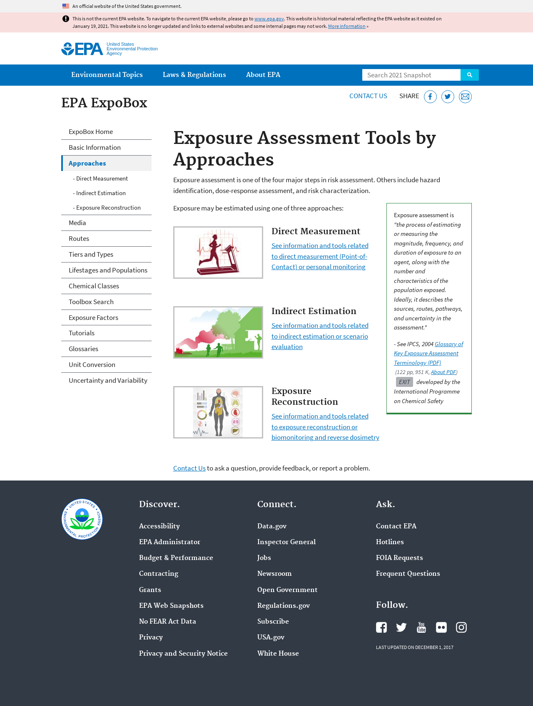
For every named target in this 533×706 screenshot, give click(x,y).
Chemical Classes (94, 285)
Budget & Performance (176, 558)
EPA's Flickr (441, 627)
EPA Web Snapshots (171, 606)
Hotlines (390, 542)
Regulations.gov (283, 606)
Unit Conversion (92, 364)
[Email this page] (465, 96)
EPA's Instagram (461, 627)
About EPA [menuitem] (263, 75)
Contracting (158, 574)
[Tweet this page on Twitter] (447, 96)
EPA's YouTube (421, 627)
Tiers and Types (91, 254)
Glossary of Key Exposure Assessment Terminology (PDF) (428, 353)
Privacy (151, 638)
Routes (79, 238)
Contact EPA (396, 526)
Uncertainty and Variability (108, 380)
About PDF (443, 372)
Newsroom (274, 574)
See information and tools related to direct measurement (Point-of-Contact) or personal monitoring (320, 256)
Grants (150, 590)
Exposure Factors (93, 317)
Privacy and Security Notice (183, 654)
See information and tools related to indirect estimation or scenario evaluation (320, 336)
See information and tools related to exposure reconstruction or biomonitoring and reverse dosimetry (325, 426)
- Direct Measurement (100, 178)
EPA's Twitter (401, 627)
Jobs (264, 558)
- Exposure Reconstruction (107, 207)
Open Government (287, 590)
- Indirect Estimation (99, 193)
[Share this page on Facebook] (430, 96)
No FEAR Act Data (167, 622)
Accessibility (159, 526)
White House (278, 654)
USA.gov (270, 638)
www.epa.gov (269, 18)
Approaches (87, 163)
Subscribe (273, 622)
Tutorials (82, 332)
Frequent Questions (408, 574)
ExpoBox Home (91, 131)
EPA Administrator (169, 542)
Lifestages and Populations (108, 270)
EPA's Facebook (381, 627)
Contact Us (368, 95)
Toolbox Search (91, 301)
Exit (404, 382)
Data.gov (271, 526)
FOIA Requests (399, 558)
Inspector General (286, 542)
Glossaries (83, 348)
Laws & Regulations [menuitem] (194, 75)
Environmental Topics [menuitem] (107, 75)
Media (77, 222)
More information (347, 26)
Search (470, 75)
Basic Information (95, 147)
